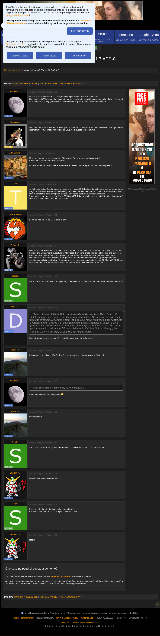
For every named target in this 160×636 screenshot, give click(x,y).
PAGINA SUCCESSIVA (70, 83)
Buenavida (14, 122)
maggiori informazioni (17, 15)
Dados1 (14, 306)
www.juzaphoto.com (69, 622)
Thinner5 (15, 245)
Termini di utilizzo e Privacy (66, 618)
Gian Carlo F (15, 153)
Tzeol (14, 183)
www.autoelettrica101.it (89, 622)
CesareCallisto (15, 214)
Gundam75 (15, 473)
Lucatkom (14, 91)
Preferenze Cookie (15, 44)
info (142, 191)
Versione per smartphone (23, 618)
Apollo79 (15, 350)
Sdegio (15, 276)
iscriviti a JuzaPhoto (60, 576)
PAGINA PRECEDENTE (25, 83)
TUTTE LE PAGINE (48, 83)
